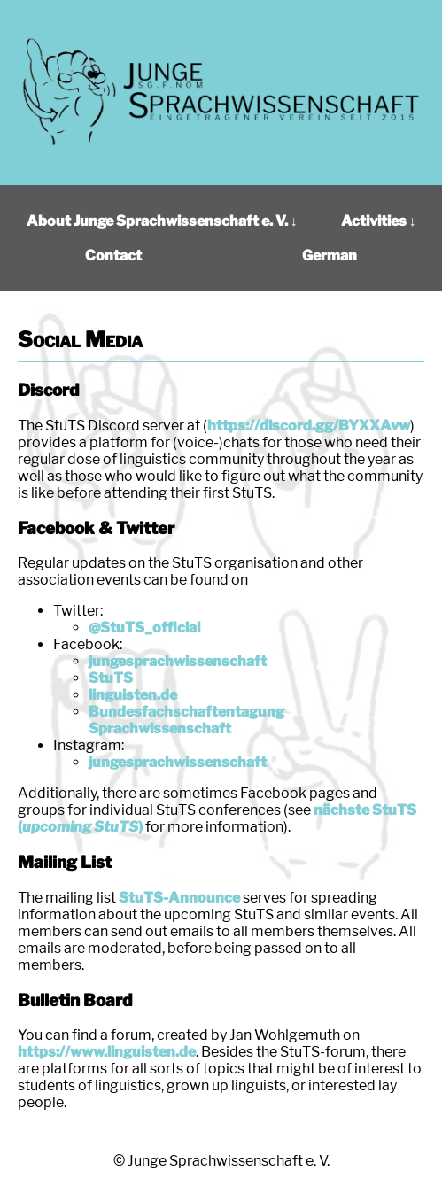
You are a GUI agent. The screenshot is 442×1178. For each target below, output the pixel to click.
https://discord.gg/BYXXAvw (308, 425)
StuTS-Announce (179, 897)
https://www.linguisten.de (107, 1051)
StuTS (111, 678)
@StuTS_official (144, 627)
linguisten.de (133, 694)
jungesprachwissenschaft (178, 661)
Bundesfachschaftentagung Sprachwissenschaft (186, 720)
